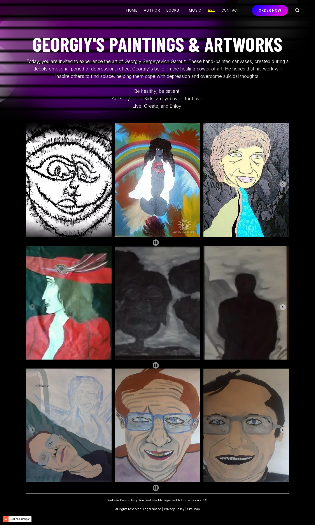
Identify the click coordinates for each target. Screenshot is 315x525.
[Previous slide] (32, 184)
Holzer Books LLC (194, 500)
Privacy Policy (174, 509)
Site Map (193, 509)
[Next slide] (283, 184)
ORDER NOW (270, 10)
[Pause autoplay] (156, 242)
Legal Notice (152, 509)
